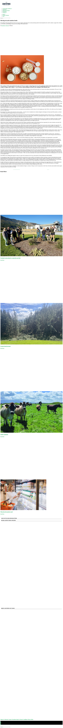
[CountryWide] (32, 4)
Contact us (5, 12)
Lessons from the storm (5, 346)
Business (7, 25)
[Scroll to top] (1, 725)
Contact (10, 719)
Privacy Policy (30, 719)
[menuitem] (33, 8)
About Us (2, 719)
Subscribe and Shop (6, 10)
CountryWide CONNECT (7, 8)
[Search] (5, 18)
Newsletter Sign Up (15, 719)
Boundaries (3, 25)
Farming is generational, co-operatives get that (10, 258)
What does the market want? (6, 511)
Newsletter (5, 11)
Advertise (6, 719)
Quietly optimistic (4, 434)
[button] (4, 14)
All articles (5, 9)
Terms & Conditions (23, 719)
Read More (2, 260)
